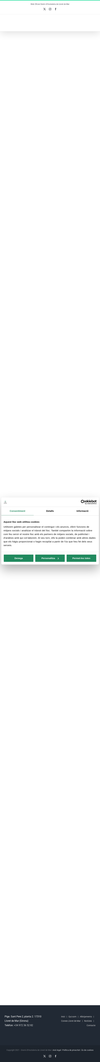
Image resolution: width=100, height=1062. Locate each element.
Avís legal (57, 1050)
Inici (63, 1016)
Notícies (88, 1021)
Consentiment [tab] (17, 511)
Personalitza (50, 558)
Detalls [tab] (50, 511)
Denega (18, 558)
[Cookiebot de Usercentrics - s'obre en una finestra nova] (83, 502)
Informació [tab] (82, 511)
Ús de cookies (87, 1050)
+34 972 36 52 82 (23, 1025)
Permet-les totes (81, 558)
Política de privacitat (71, 1050)
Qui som (72, 1016)
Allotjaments (86, 1016)
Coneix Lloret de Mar (71, 1021)
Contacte (91, 1025)
